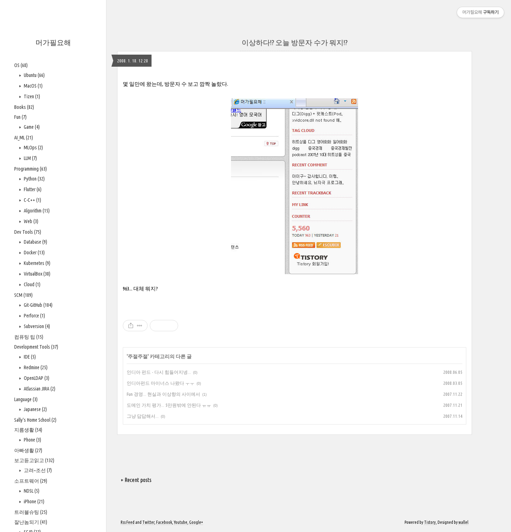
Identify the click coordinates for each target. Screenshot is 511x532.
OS (21, 65)
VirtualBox (36, 274)
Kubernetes (36, 263)
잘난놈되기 (30, 522)
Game (31, 127)
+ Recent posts (136, 480)
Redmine (35, 367)
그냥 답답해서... (143, 416)
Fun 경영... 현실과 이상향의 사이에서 (163, 394)
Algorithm (36, 211)
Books (24, 107)
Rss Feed (127, 522)
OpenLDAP (36, 378)
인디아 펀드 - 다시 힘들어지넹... (159, 372)
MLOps (33, 147)
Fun (20, 117)
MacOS (33, 86)
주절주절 (138, 356)
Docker (34, 252)
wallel (463, 522)
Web (30, 221)
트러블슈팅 (30, 512)
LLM (30, 158)
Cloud (31, 284)
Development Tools (36, 347)
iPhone (33, 501)
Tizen (31, 96)
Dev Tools (27, 232)
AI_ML (23, 137)
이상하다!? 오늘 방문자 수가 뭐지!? (294, 42)
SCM (23, 295)
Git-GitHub (38, 305)
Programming (30, 169)
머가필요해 (53, 42)
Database (35, 242)
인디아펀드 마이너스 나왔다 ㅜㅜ (160, 383)
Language (26, 399)
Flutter (32, 189)
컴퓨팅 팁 (28, 337)
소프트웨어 (30, 481)
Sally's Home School (35, 420)
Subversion (36, 326)
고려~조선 (37, 470)
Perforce (34, 315)
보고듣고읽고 (34, 460)
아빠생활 (28, 450)
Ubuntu (34, 75)
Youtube (180, 522)
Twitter (148, 522)
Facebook (164, 522)
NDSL (31, 491)
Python (34, 179)
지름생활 (28, 430)
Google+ (196, 522)
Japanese (35, 409)
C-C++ (32, 200)
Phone (32, 440)
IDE (29, 357)
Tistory (430, 522)
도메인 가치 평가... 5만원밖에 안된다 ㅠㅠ (169, 405)
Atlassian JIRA (39, 389)
